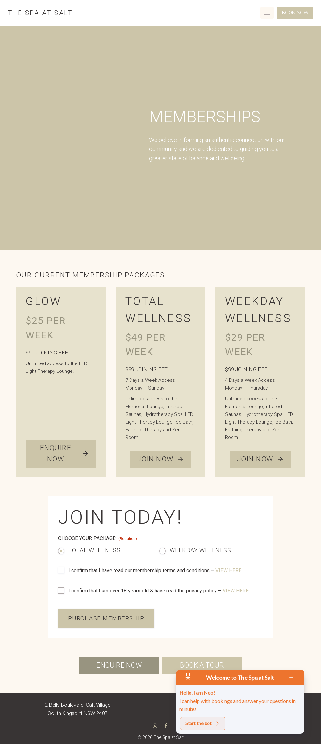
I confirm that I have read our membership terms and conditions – (154, 570)
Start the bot (202, 723)
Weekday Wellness (200, 550)
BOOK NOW (295, 13)
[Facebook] (166, 726)
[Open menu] (267, 12)
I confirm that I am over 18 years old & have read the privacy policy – (158, 591)
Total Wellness (94, 550)
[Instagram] (155, 726)
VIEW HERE (228, 570)
